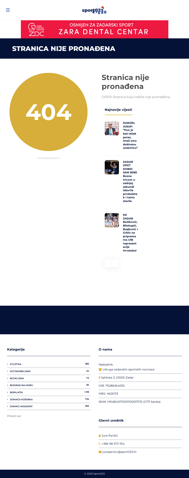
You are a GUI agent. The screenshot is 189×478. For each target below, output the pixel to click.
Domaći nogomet (50, 406)
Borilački (50, 392)
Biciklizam (50, 378)
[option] (121, 187)
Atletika (50, 364)
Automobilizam (50, 371)
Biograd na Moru (50, 385)
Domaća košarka (50, 399)
